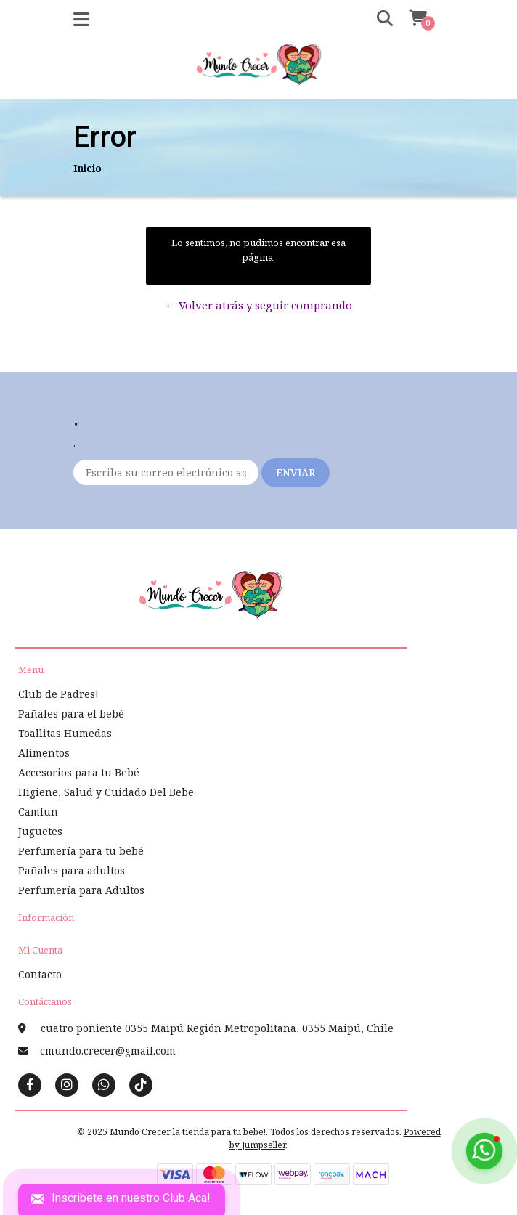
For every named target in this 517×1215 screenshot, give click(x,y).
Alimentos (44, 753)
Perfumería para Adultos (81, 890)
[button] (374, 19)
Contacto (40, 974)
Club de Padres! (58, 694)
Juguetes (40, 831)
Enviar (295, 472)
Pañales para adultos (71, 870)
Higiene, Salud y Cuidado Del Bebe (106, 792)
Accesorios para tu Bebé (78, 772)
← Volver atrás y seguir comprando (258, 305)
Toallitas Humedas (65, 733)
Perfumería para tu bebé (81, 851)
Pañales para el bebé (71, 713)
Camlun (38, 811)
